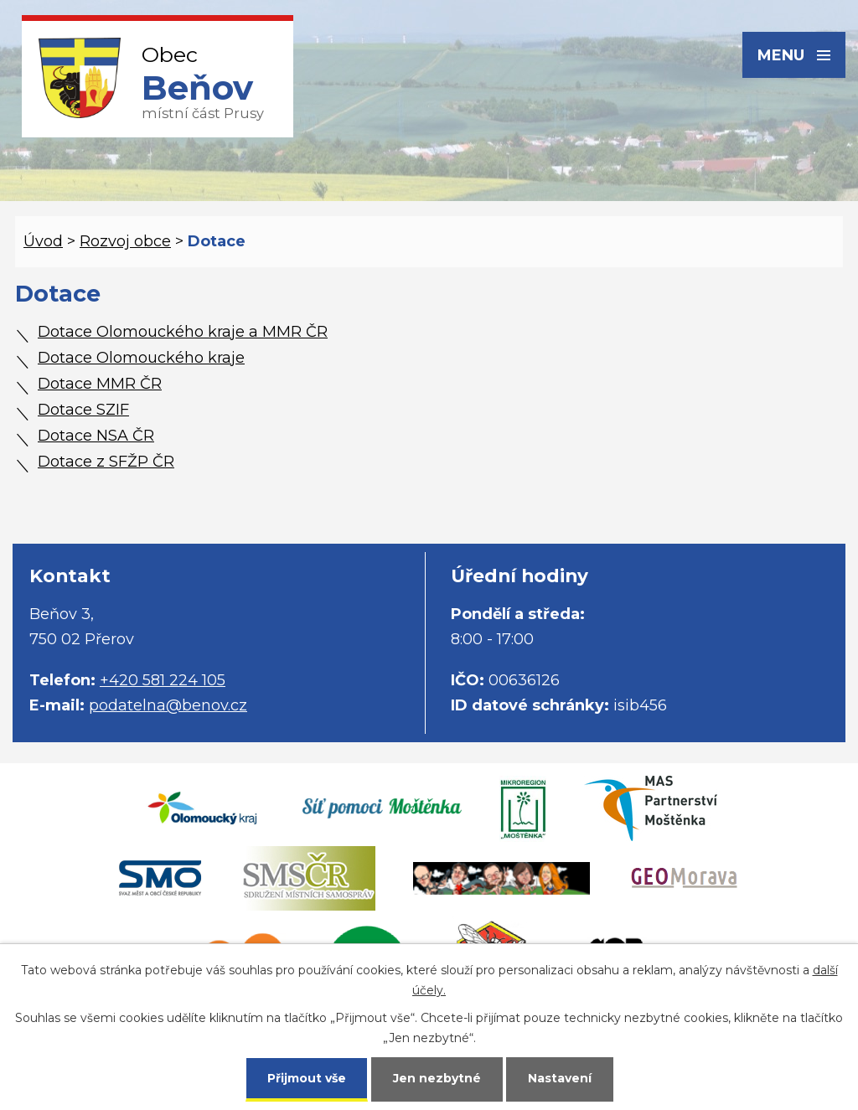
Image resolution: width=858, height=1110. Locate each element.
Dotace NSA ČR (96, 435)
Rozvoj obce (125, 241)
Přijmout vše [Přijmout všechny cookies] (306, 1078)
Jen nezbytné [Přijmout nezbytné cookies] (437, 1078)
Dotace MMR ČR (100, 383)
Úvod (43, 241)
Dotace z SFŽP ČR (106, 461)
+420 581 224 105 (162, 680)
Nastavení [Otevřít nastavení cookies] (560, 1078)
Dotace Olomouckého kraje (141, 357)
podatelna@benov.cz (168, 705)
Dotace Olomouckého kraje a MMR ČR (183, 332)
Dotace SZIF (83, 409)
